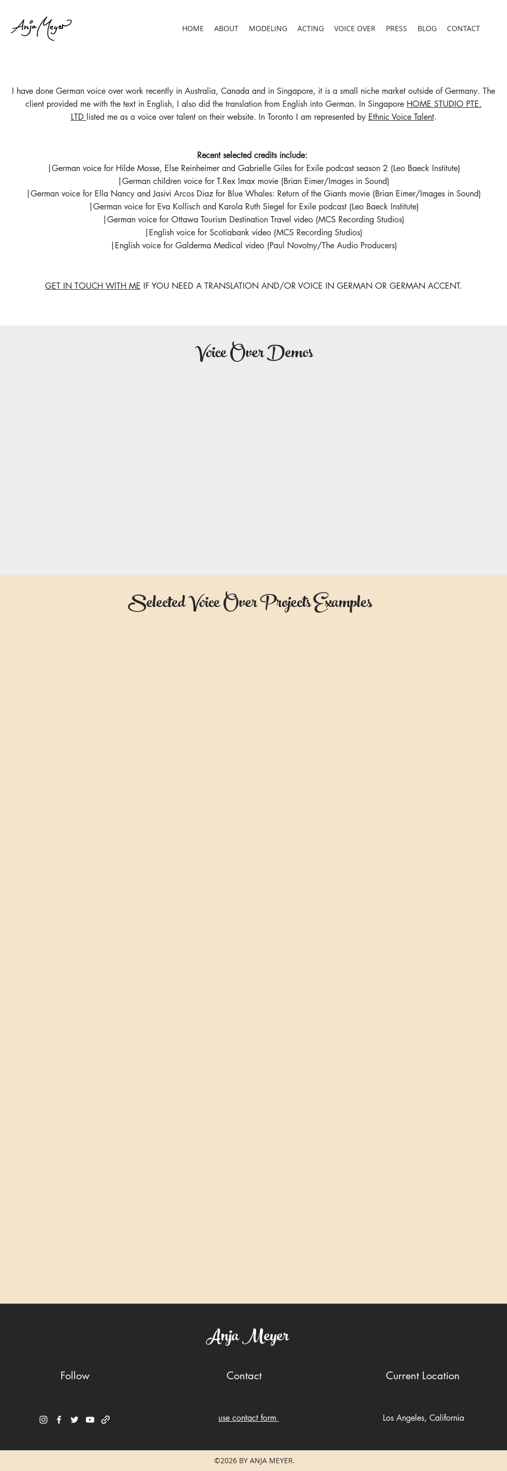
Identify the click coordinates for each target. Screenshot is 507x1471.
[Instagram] (43, 1420)
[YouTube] (90, 1420)
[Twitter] (74, 1420)
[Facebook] (59, 1420)
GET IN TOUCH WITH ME (93, 285)
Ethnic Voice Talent (401, 116)
